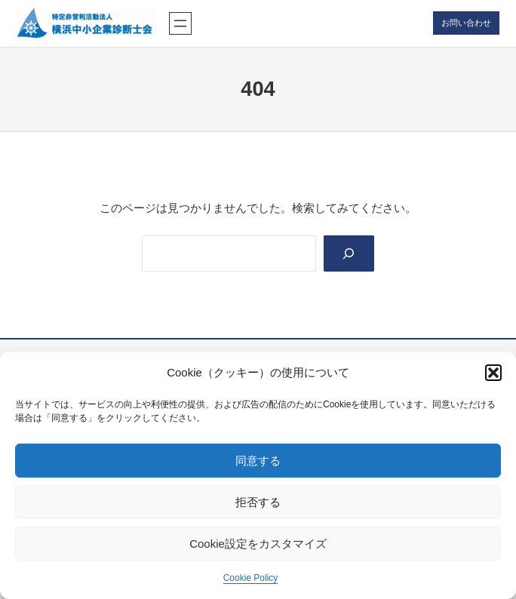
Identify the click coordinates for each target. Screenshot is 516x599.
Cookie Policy (250, 578)
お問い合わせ (466, 22)
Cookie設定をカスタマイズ (258, 543)
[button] (493, 372)
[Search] (349, 253)
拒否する (258, 502)
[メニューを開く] (180, 23)
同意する (258, 460)
